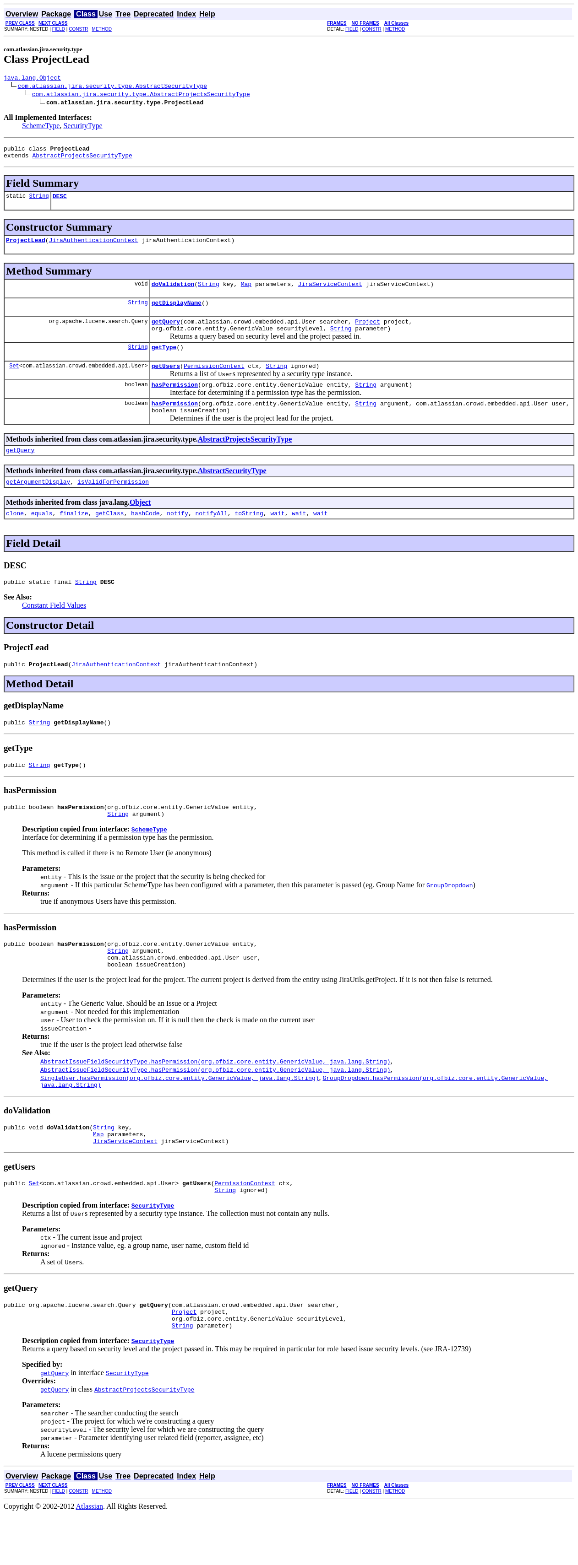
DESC (60, 201)
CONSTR (78, 29)
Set (14, 380)
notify (177, 536)
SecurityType (82, 127)
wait (277, 536)
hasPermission (175, 401)
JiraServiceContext (330, 292)
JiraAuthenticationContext (93, 247)
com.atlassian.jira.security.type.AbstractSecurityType (112, 87)
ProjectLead (25, 247)
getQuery (166, 332)
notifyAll (212, 536)
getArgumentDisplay (38, 503)
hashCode (145, 536)
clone (15, 536)
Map (246, 292)
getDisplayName (177, 312)
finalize (74, 536)
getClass (109, 536)
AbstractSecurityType (232, 491)
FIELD (58, 29)
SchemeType (41, 127)
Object (140, 524)
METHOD (102, 29)
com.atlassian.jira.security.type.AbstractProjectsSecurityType (141, 95)
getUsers (166, 381)
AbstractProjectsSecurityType (82, 159)
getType (164, 360)
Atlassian (90, 1557)
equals (42, 536)
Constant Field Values (54, 630)
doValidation (173, 292)
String (39, 201)
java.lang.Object (32, 79)
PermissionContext (214, 381)
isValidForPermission (113, 503)
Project (367, 332)
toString (248, 536)
